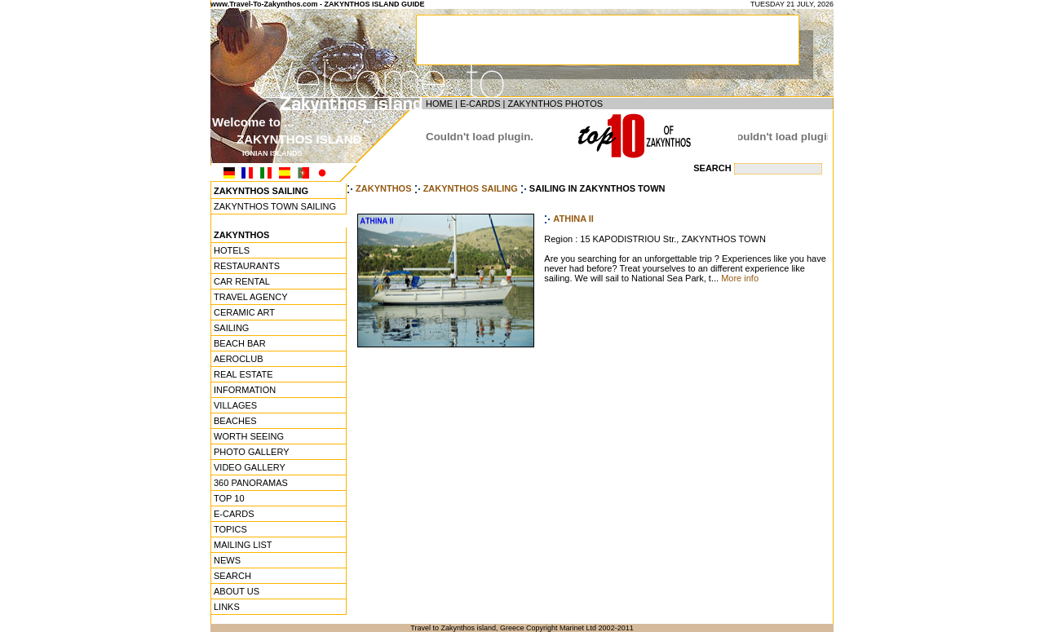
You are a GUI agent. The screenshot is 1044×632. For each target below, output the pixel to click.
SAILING (231, 328)
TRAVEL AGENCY (250, 297)
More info (740, 278)
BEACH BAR (240, 343)
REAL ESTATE (243, 374)
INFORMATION (245, 390)
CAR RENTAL (242, 281)
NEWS (227, 560)
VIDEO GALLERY (249, 467)
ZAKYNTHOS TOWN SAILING (275, 206)
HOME (439, 103)
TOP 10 (229, 498)
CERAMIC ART (244, 312)
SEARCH (232, 576)
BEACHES (235, 421)
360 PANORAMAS (251, 483)
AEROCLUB (238, 359)
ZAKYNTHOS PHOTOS (555, 103)
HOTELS (232, 250)
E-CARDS (480, 103)
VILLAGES (235, 405)
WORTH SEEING (249, 436)
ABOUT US (236, 591)
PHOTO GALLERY (252, 452)
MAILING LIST (243, 545)
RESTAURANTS (247, 266)
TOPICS (230, 529)
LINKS (227, 607)
